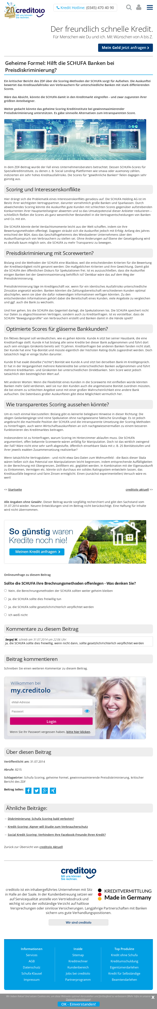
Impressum (32, 979)
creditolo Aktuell (51, 847)
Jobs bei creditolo (78, 973)
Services (31, 955)
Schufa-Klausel (31, 973)
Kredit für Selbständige (124, 973)
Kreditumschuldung (124, 961)
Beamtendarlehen (124, 979)
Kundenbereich (78, 967)
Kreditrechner (78, 961)
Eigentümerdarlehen (124, 967)
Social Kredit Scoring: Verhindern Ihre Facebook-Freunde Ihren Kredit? (57, 835)
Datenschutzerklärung (78, 999)
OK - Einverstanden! (78, 1004)
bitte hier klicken (78, 732)
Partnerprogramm (78, 979)
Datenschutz (31, 967)
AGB (32, 961)
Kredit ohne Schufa (124, 955)
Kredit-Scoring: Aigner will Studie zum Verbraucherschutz (48, 827)
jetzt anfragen (125, 47)
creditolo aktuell (137, 489)
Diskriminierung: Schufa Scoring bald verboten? (41, 819)
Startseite (15, 489)
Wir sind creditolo (78, 922)
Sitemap (78, 955)
